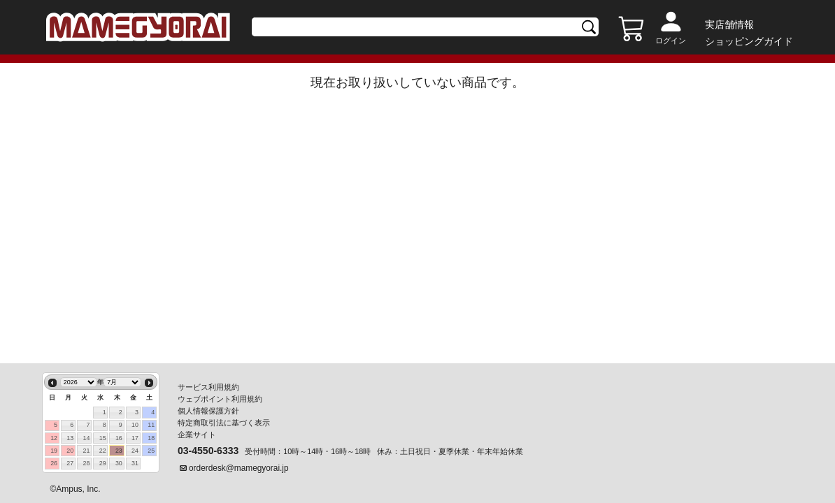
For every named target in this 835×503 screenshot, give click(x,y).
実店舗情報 (729, 24)
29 (102, 463)
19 (53, 450)
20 (69, 450)
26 (53, 463)
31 (134, 463)
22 (102, 450)
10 (134, 424)
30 (118, 463)
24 (134, 450)
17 (134, 438)
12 (53, 438)
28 (86, 463)
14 (86, 438)
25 (151, 450)
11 (151, 424)
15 (102, 438)
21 (86, 450)
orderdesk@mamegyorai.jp (239, 468)
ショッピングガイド (749, 41)
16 (118, 438)
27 (69, 463)
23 (118, 450)
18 (151, 438)
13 (69, 438)
